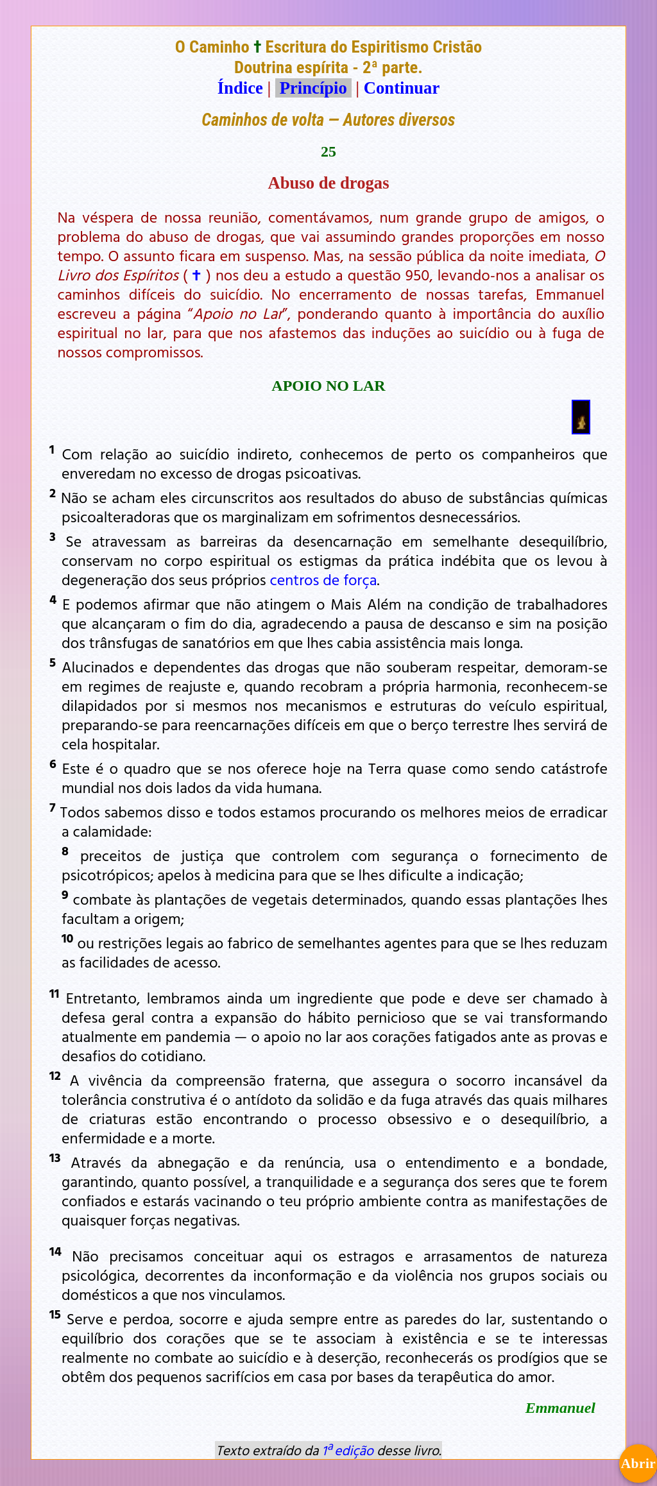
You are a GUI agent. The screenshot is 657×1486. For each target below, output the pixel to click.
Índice (240, 88)
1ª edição (347, 1450)
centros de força (323, 579)
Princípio (313, 88)
